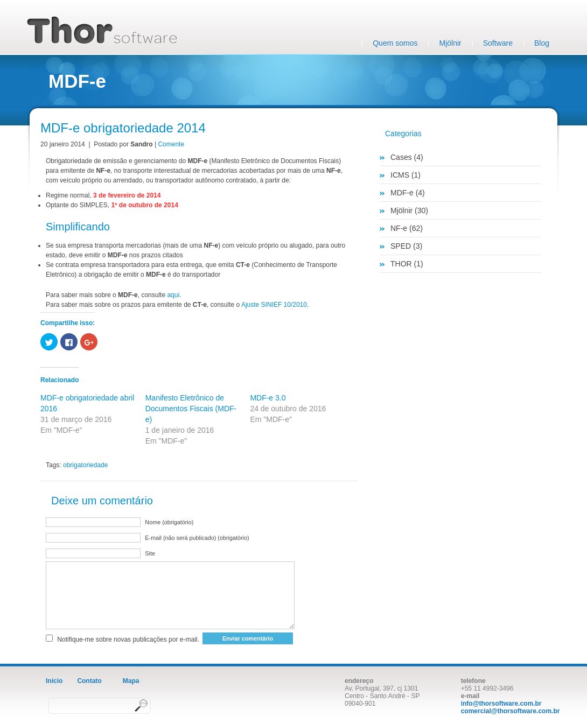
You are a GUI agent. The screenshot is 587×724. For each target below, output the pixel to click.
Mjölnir (450, 43)
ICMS (399, 175)
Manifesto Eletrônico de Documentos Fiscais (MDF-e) (191, 408)
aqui (173, 295)
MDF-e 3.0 (267, 397)
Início (54, 681)
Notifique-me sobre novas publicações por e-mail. (128, 639)
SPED (400, 246)
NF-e (398, 228)
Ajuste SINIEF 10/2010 (274, 304)
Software (498, 43)
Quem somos (395, 43)
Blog (541, 43)
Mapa (131, 681)
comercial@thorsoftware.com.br (510, 711)
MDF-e (402, 192)
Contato (89, 681)
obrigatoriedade (85, 465)
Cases (401, 157)
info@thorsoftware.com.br (501, 703)
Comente (171, 144)
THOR (401, 263)
